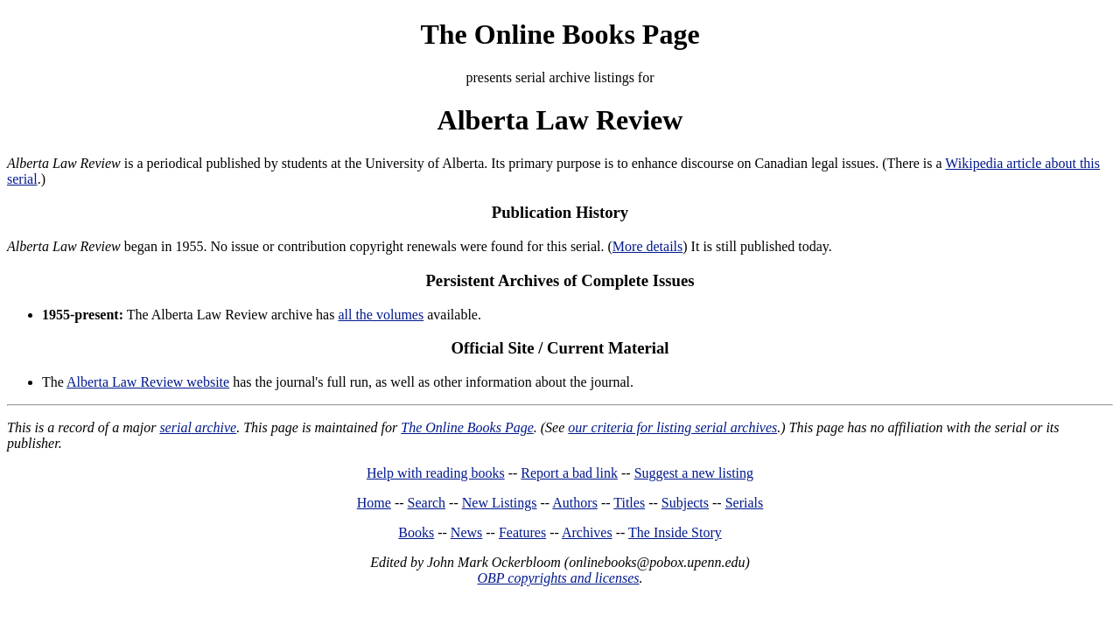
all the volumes (381, 314)
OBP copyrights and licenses (558, 577)
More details (647, 246)
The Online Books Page (559, 34)
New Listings (499, 502)
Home (374, 502)
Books (416, 532)
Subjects (685, 502)
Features (522, 532)
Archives (587, 532)
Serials (744, 502)
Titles (629, 502)
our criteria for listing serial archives (672, 427)
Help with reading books (436, 473)
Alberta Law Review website (147, 381)
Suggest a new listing (693, 473)
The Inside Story (675, 532)
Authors (575, 502)
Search (427, 502)
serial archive (197, 427)
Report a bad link (569, 473)
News (466, 532)
